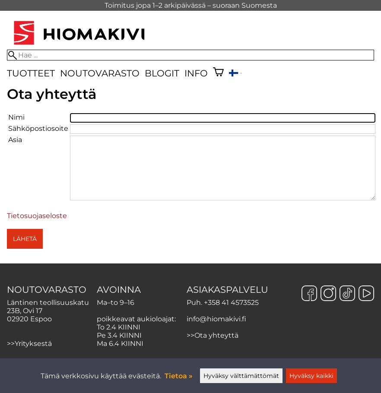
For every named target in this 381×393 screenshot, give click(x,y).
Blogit (162, 73)
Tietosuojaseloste (37, 216)
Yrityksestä (33, 343)
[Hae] (190, 55)
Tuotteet (31, 73)
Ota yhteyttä (216, 335)
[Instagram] (328, 294)
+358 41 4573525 (231, 302)
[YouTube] (366, 294)
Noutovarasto (100, 73)
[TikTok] (347, 294)
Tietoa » (179, 376)
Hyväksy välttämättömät (241, 376)
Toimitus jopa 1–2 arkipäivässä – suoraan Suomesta (191, 5)
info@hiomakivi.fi (216, 319)
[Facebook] (309, 294)
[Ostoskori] (218, 73)
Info (196, 73)
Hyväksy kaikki (311, 376)
